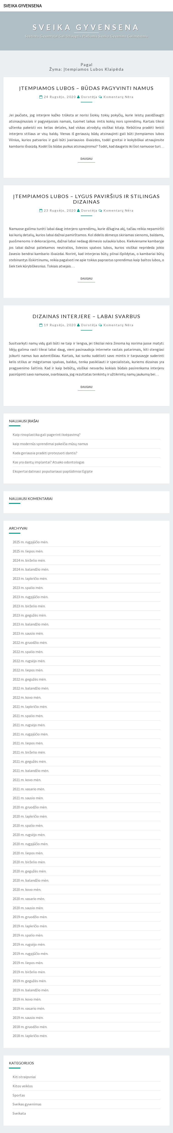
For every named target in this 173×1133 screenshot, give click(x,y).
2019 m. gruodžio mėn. (30, 916)
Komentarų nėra (118, 97)
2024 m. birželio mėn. (29, 560)
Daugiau (88, 158)
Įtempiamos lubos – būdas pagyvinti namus (86, 88)
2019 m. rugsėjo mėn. (29, 944)
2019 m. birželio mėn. (29, 972)
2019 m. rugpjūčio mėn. (30, 953)
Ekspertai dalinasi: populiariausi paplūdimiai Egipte (53, 471)
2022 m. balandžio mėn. (31, 688)
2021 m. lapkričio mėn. (30, 706)
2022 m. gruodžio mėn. (30, 642)
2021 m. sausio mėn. (28, 798)
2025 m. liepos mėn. (28, 551)
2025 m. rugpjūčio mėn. (30, 542)
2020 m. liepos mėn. (28, 853)
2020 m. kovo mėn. (27, 889)
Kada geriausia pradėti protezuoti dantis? (45, 453)
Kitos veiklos (23, 1086)
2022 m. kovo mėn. (27, 697)
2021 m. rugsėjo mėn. (29, 725)
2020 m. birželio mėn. (29, 862)
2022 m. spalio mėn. (28, 651)
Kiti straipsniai (24, 1076)
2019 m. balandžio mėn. (31, 990)
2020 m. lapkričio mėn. (30, 816)
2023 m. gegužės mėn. (29, 615)
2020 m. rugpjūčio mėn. (30, 843)
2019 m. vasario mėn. (29, 1008)
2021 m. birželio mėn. (29, 752)
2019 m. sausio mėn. (28, 1017)
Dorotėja (89, 97)
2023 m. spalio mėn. (28, 587)
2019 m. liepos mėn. (28, 962)
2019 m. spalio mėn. (28, 935)
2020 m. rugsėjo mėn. (29, 834)
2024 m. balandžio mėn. (31, 569)
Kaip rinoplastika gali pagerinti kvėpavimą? (47, 434)
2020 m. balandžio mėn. (31, 880)
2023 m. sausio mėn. (28, 633)
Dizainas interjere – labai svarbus (86, 316)
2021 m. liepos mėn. (28, 743)
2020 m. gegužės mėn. (29, 871)
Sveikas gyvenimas (27, 1104)
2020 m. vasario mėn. (29, 898)
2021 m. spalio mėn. (28, 715)
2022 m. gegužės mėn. (29, 679)
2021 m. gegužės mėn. (29, 761)
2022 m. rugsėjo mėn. (29, 661)
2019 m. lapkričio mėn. (30, 926)
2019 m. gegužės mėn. (29, 981)
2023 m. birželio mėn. (29, 606)
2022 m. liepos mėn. (28, 670)
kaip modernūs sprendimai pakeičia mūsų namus (50, 443)
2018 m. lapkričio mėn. (30, 1035)
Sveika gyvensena (22, 5)
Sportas (19, 1095)
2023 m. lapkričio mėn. (30, 578)
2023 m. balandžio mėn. (31, 624)
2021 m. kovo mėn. (27, 779)
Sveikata (19, 1113)
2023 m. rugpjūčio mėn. (30, 597)
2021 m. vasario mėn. (29, 789)
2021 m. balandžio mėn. (31, 770)
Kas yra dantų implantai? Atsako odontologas (48, 462)
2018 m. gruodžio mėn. (30, 1026)
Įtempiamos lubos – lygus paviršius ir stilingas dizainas (86, 199)
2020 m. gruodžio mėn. (30, 807)
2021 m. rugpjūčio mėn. (30, 734)
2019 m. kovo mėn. (27, 999)
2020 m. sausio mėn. (28, 908)
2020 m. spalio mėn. (28, 825)
